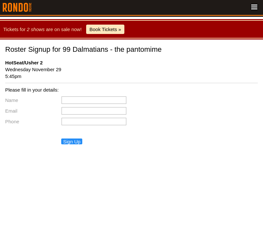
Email (11, 111)
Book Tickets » (105, 29)
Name (11, 100)
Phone (12, 121)
